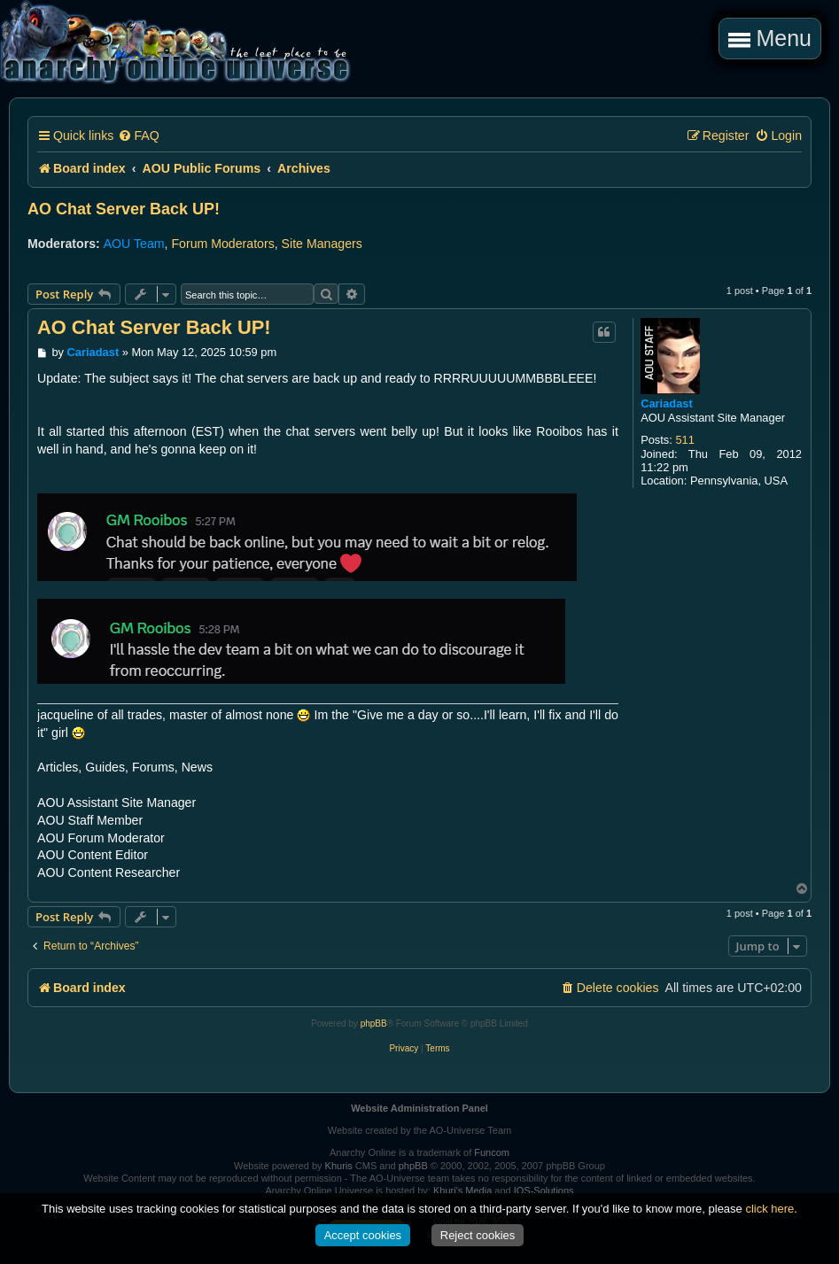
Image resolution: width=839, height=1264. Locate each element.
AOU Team (134, 244)
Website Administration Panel (419, 1108)
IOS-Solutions (544, 1190)
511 (684, 439)
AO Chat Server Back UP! (123, 209)
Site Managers (322, 244)
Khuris (339, 1165)
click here (769, 1208)
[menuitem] (138, 136)
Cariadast (667, 403)
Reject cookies (478, 1235)
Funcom (491, 1152)
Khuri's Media (462, 1190)
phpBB (374, 1023)
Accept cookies (362, 1235)
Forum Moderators (222, 244)
